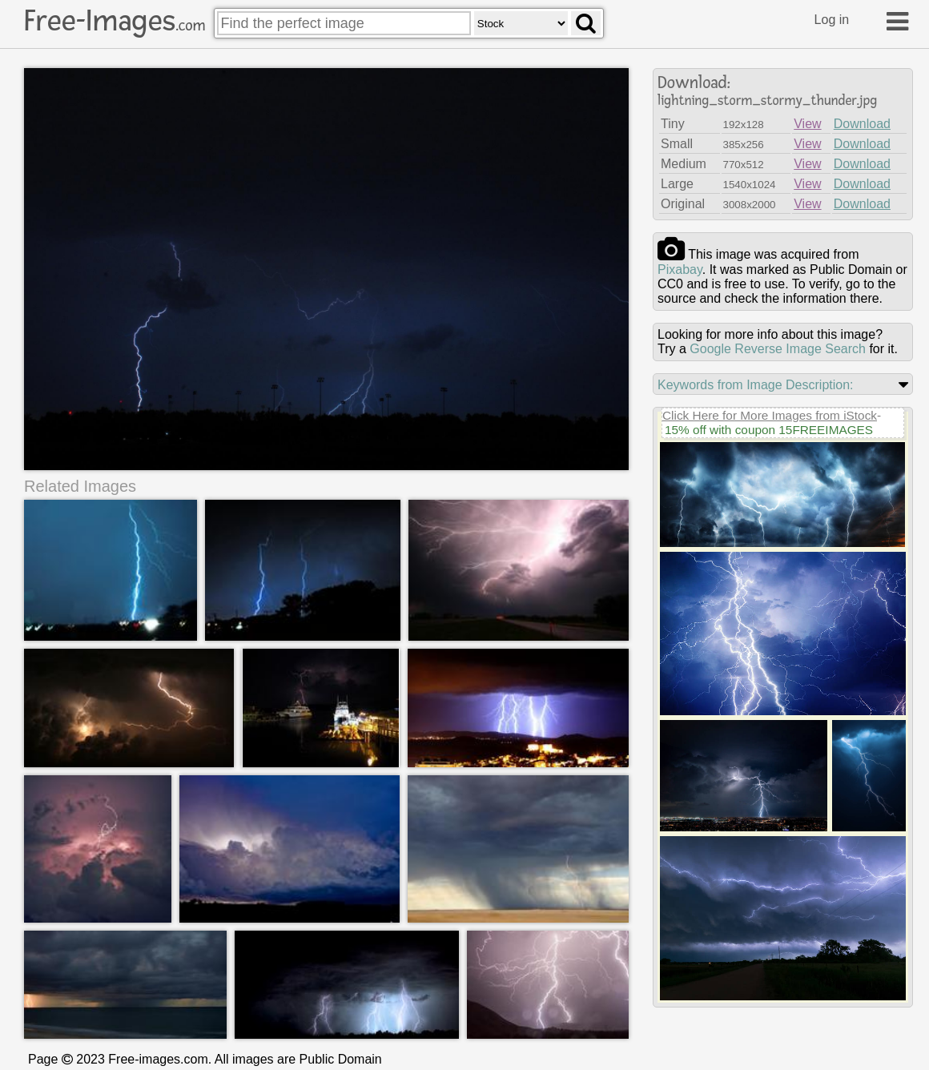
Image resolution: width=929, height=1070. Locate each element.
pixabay (680, 269)
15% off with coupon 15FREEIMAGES (769, 429)
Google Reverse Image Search (778, 349)
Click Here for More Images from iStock (769, 415)
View (807, 124)
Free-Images (114, 20)
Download (862, 124)
